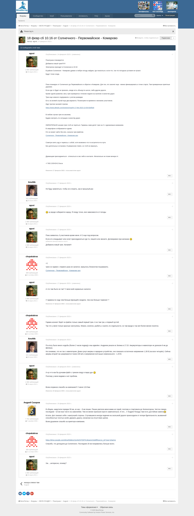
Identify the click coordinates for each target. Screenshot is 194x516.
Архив (107, 16)
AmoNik (32, 182)
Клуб (52, 16)
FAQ (96, 16)
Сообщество (38, 16)
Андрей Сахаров (32, 402)
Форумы (23, 16)
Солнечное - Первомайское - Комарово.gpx (62, 135)
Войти (160, 15)
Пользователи (66, 16)
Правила (21, 21)
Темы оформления (89, 507)
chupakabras (32, 256)
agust (35, 41)
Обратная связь (106, 507)
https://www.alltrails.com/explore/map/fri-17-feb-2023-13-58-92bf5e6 (70, 108)
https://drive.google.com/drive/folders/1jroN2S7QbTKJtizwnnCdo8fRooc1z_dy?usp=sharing (81, 440)
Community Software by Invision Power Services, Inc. (97, 512)
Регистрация (170, 15)
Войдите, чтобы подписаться (147, 38)
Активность (83, 16)
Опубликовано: (59, 54)
